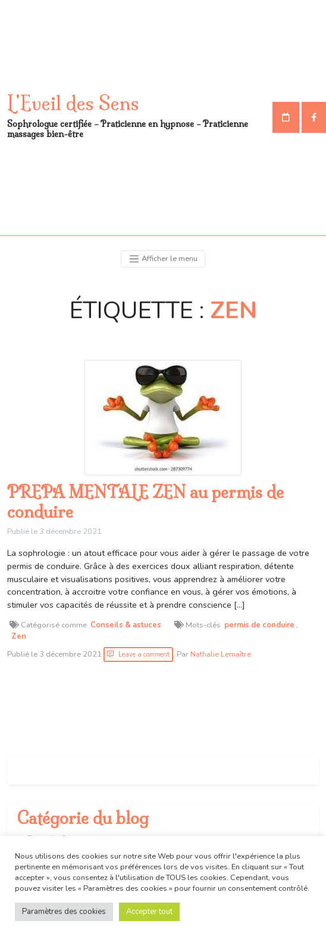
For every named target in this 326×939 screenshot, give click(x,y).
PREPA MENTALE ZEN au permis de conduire (145, 502)
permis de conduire (259, 625)
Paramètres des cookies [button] (64, 911)
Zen (18, 636)
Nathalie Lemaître (220, 654)
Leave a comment (144, 654)
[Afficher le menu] (163, 259)
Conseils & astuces (125, 625)
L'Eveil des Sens (73, 103)
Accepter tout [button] (149, 911)
